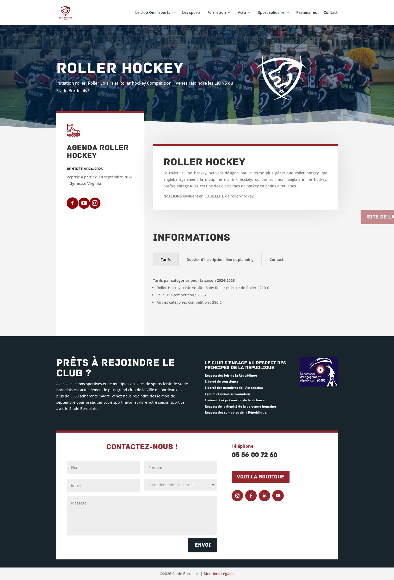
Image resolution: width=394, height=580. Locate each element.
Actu (242, 13)
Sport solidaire (271, 13)
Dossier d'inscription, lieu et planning (220, 259)
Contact (331, 13)
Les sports (191, 13)
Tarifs (166, 259)
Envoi (203, 545)
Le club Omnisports (152, 13)
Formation (216, 13)
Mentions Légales (219, 573)
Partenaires (306, 13)
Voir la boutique (260, 477)
